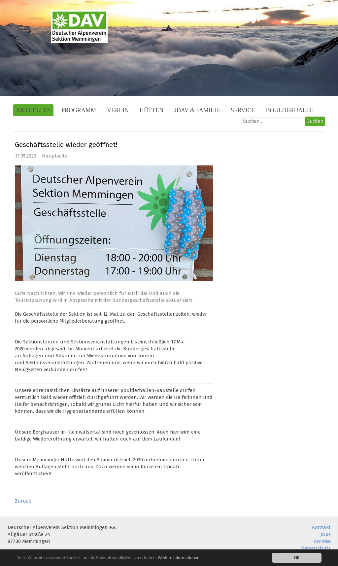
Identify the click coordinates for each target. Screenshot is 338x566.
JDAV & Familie (197, 110)
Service (243, 110)
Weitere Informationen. (179, 558)
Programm (78, 110)
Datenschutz (316, 548)
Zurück (23, 501)
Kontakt (321, 527)
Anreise (322, 541)
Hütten (151, 110)
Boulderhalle (290, 110)
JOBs (326, 534)
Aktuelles (33, 110)
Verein (118, 110)
